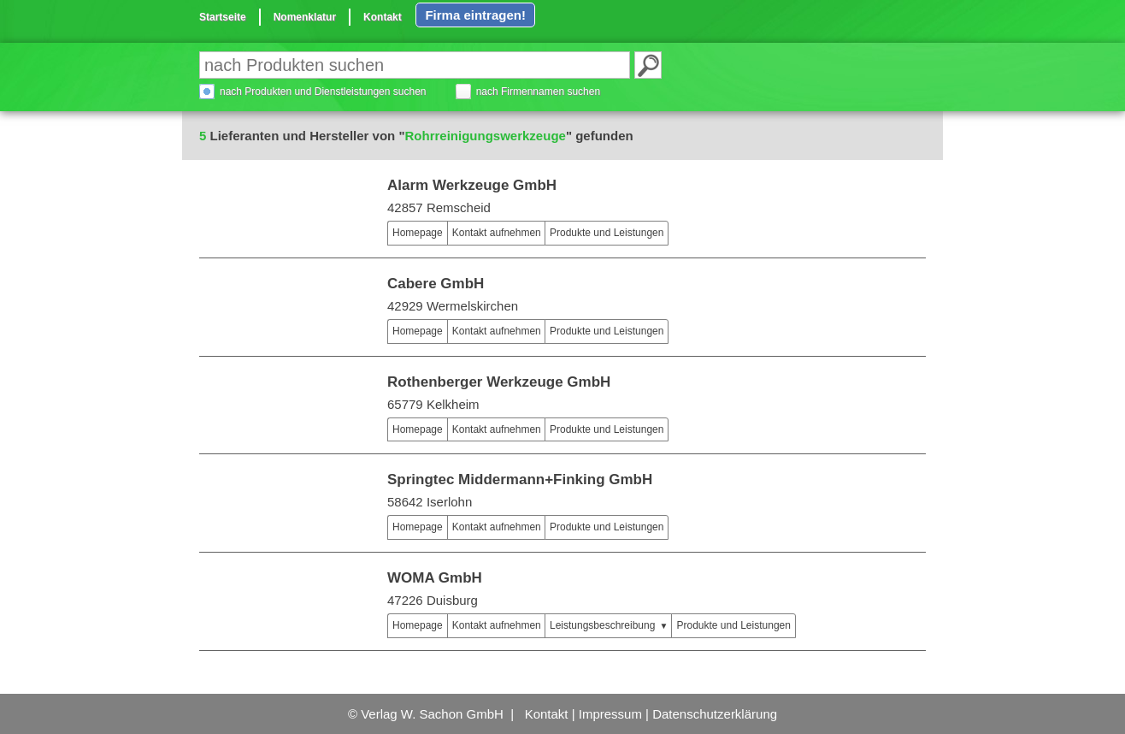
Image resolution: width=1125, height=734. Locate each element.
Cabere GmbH (435, 283)
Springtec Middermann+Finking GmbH (519, 479)
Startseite (222, 17)
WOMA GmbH (434, 578)
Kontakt (382, 17)
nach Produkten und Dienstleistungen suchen (323, 92)
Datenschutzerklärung (714, 714)
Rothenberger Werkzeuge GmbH (498, 382)
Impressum (610, 714)
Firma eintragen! (475, 15)
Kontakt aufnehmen (496, 233)
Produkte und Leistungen (606, 233)
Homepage (417, 233)
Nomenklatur (305, 17)
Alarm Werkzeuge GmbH (472, 185)
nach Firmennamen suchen (538, 92)
